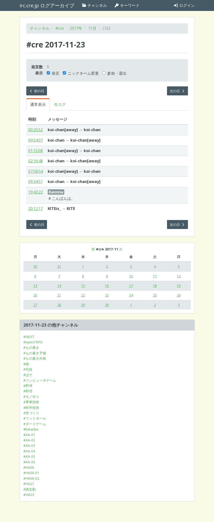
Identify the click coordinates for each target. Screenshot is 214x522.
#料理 (27, 391)
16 (107, 285)
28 (59, 304)
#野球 (27, 385)
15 (83, 285)
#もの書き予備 (34, 353)
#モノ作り (31, 396)
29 (83, 304)
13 (35, 285)
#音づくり (31, 413)
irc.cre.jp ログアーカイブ (46, 5)
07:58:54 (35, 171)
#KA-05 (29, 456)
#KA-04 (29, 451)
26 (179, 295)
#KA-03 (29, 445)
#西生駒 (29, 489)
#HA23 (28, 494)
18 (155, 285)
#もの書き (31, 347)
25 (155, 295)
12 (179, 276)
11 (155, 276)
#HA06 (28, 467)
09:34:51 (35, 181)
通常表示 (38, 104)
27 (35, 304)
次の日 (177, 91)
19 (179, 285)
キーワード (127, 5)
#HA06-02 (31, 478)
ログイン (184, 5)
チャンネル (94, 5)
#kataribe (30, 429)
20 (35, 295)
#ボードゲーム (34, 423)
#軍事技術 (31, 402)
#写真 (27, 369)
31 (59, 266)
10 (131, 276)
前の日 (37, 91)
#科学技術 (31, 407)
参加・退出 (114, 73)
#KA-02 (29, 440)
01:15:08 (35, 150)
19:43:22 (35, 192)
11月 (92, 28)
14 (59, 285)
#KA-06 (29, 462)
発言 (53, 73)
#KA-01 (29, 434)
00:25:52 (35, 129)
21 (59, 295)
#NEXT (28, 336)
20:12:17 (35, 208)
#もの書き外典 (34, 358)
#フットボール (34, 418)
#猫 (26, 364)
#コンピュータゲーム (39, 380)
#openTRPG (33, 342)
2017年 (76, 28)
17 (131, 285)
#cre (59, 28)
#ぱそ (27, 374)
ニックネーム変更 (81, 73)
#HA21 (28, 483)
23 (107, 295)
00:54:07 (35, 140)
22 (83, 295)
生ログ (60, 104)
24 (131, 295)
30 (35, 266)
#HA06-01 (31, 472)
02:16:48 (35, 161)
